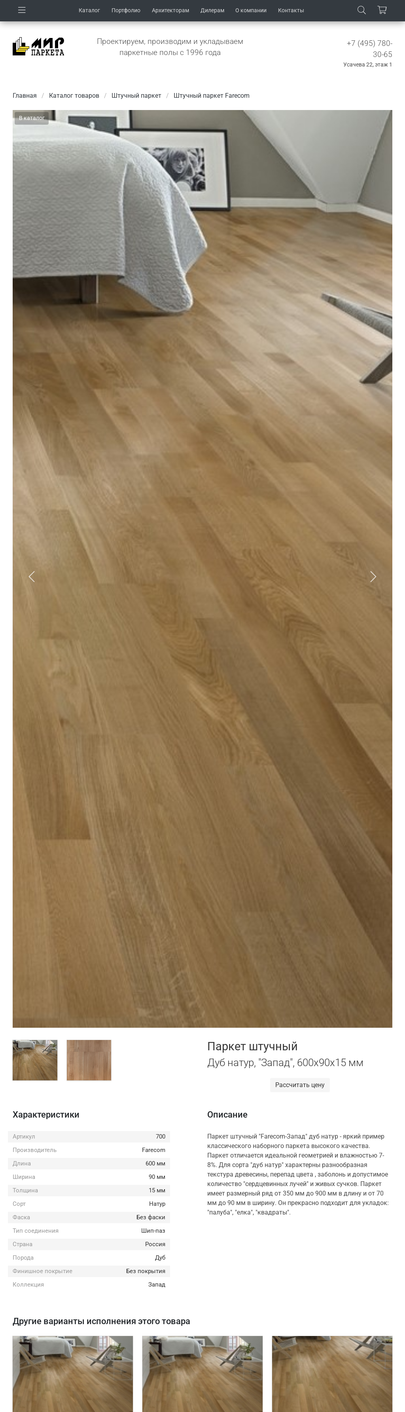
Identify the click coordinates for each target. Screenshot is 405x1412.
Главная (25, 95)
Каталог (89, 10)
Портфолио (126, 10)
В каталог (32, 118)
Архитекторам (170, 10)
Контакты (291, 10)
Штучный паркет (136, 95)
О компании (251, 10)
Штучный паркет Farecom (212, 95)
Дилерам (212, 10)
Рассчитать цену (300, 1085)
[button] (32, 577)
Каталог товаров (74, 95)
